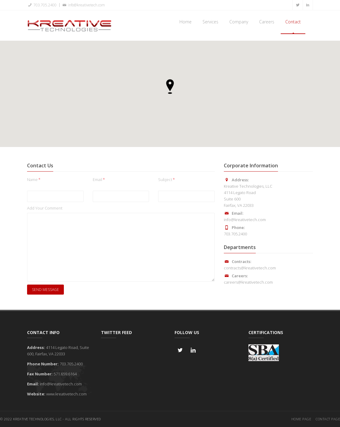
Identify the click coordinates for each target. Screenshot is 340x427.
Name (33, 179)
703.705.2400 (42, 5)
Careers (266, 22)
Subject (166, 179)
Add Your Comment (44, 208)
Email (99, 179)
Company (238, 22)
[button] (170, 86)
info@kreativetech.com (83, 5)
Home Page (301, 419)
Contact (293, 22)
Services (210, 22)
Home (185, 22)
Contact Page (328, 419)
